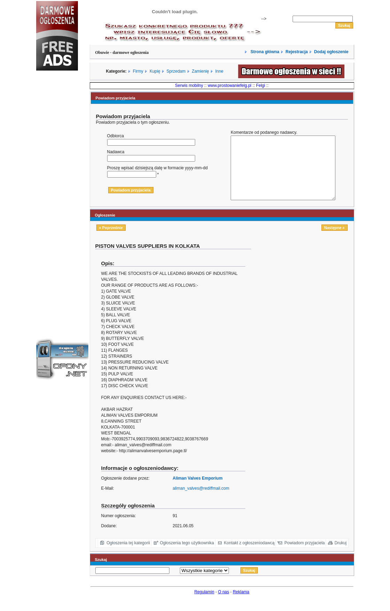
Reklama (241, 604)
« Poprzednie (111, 240)
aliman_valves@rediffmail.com (201, 500)
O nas (223, 604)
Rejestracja (297, 51)
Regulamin (204, 604)
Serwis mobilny (189, 85)
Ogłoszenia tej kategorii (128, 555)
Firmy (138, 71)
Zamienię (200, 71)
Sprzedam (176, 71)
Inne (219, 71)
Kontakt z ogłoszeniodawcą (249, 555)
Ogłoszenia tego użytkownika (187, 555)
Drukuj (341, 555)
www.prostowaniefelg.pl (229, 85)
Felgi (260, 85)
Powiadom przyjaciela (304, 555)
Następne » (334, 240)
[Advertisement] (57, 192)
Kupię (155, 71)
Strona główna (264, 51)
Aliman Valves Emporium (197, 490)
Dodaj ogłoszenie (331, 51)
